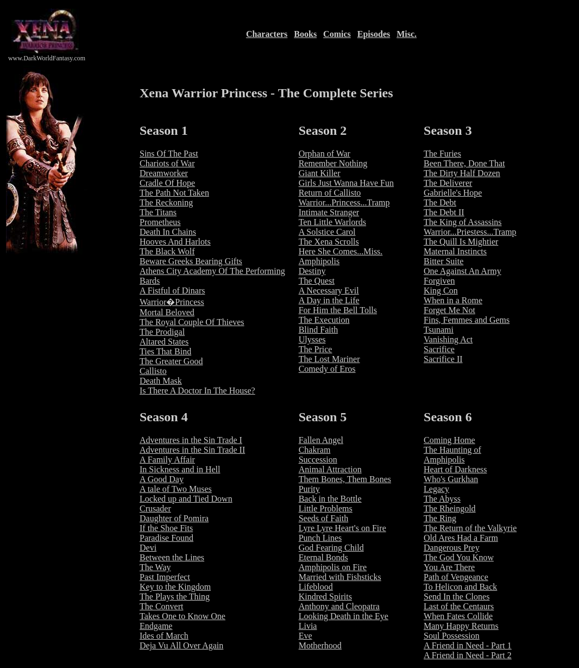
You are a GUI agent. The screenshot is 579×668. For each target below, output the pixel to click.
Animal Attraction (330, 469)
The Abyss (442, 498)
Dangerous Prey (452, 547)
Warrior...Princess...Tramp (344, 202)
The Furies (442, 153)
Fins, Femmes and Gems (466, 319)
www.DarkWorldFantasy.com (46, 58)
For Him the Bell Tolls (338, 310)
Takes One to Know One (182, 616)
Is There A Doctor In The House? (197, 390)
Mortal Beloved (167, 312)
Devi (148, 547)
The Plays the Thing (175, 596)
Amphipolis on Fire (333, 567)
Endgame (156, 625)
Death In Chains (168, 231)
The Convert (161, 606)
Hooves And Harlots (175, 241)
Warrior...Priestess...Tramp (470, 231)
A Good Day (162, 479)
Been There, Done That (464, 163)
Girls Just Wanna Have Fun (346, 183)
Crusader (155, 508)
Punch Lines (320, 537)
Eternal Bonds (323, 557)
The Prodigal (162, 331)
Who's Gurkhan (451, 479)
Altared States (164, 341)
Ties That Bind (165, 351)
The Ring (440, 518)
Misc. (407, 34)
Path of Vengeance (456, 577)
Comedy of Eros (327, 368)
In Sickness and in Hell (180, 469)
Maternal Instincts (455, 251)
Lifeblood (316, 586)
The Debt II (444, 212)
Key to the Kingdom (175, 586)
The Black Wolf (167, 251)
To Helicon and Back (460, 586)
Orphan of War (324, 153)
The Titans (158, 212)
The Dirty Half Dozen (462, 173)
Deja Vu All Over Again (181, 645)
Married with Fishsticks (340, 577)
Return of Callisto (330, 192)
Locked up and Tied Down (186, 498)
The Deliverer (448, 183)
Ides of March (164, 635)
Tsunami (439, 329)
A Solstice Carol (327, 231)
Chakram (315, 449)
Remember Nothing (333, 163)
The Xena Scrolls (329, 241)
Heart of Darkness (455, 469)
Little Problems (326, 508)
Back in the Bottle (330, 498)
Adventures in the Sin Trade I (191, 440)
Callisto (153, 371)
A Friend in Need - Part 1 (468, 645)
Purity (309, 489)
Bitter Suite (443, 261)
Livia (308, 625)
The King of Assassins (463, 222)
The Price (315, 349)
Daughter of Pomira (174, 518)
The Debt (440, 202)
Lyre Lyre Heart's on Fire (342, 528)
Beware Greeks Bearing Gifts (191, 261)
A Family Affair (167, 459)
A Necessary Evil (329, 290)
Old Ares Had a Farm (461, 537)
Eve (305, 635)
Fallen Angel (321, 440)
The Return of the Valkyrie (470, 528)
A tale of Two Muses (176, 489)
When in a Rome (453, 300)
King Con (441, 290)
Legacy (436, 489)
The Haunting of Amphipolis (452, 454)
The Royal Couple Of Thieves (192, 322)
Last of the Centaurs (459, 606)
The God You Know (459, 557)
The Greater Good (171, 361)
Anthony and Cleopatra (339, 606)
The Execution (324, 319)
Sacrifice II (443, 359)
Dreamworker (164, 173)
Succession (318, 459)
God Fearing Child (331, 547)
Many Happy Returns (461, 625)
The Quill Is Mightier (461, 241)
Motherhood (320, 645)
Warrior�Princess (172, 302)
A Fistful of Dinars (172, 290)
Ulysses (312, 339)
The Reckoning (166, 202)
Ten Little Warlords (332, 222)
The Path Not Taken (174, 192)
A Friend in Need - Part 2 (468, 655)
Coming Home (449, 440)
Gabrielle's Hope (453, 192)
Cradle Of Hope (167, 183)
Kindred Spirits (325, 596)
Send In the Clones (456, 596)
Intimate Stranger (329, 212)
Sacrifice (439, 349)
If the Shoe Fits (166, 528)
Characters (266, 34)
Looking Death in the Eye (343, 616)
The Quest (317, 280)
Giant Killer (320, 173)
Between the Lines (172, 557)
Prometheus (160, 222)
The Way (155, 567)
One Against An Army (462, 271)
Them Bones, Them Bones (345, 479)
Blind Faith (318, 329)
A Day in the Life (329, 300)
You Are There (449, 567)
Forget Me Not (449, 310)
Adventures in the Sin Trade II (192, 449)
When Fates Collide (458, 616)
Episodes (373, 34)
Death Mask (161, 380)
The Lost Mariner (329, 359)
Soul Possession (452, 635)
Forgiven (439, 280)
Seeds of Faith (324, 518)
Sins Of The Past (169, 153)
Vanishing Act (448, 339)
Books (305, 34)
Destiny (312, 271)
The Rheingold (450, 508)
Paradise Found (166, 537)
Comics (337, 34)
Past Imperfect (165, 577)
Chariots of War (167, 163)
